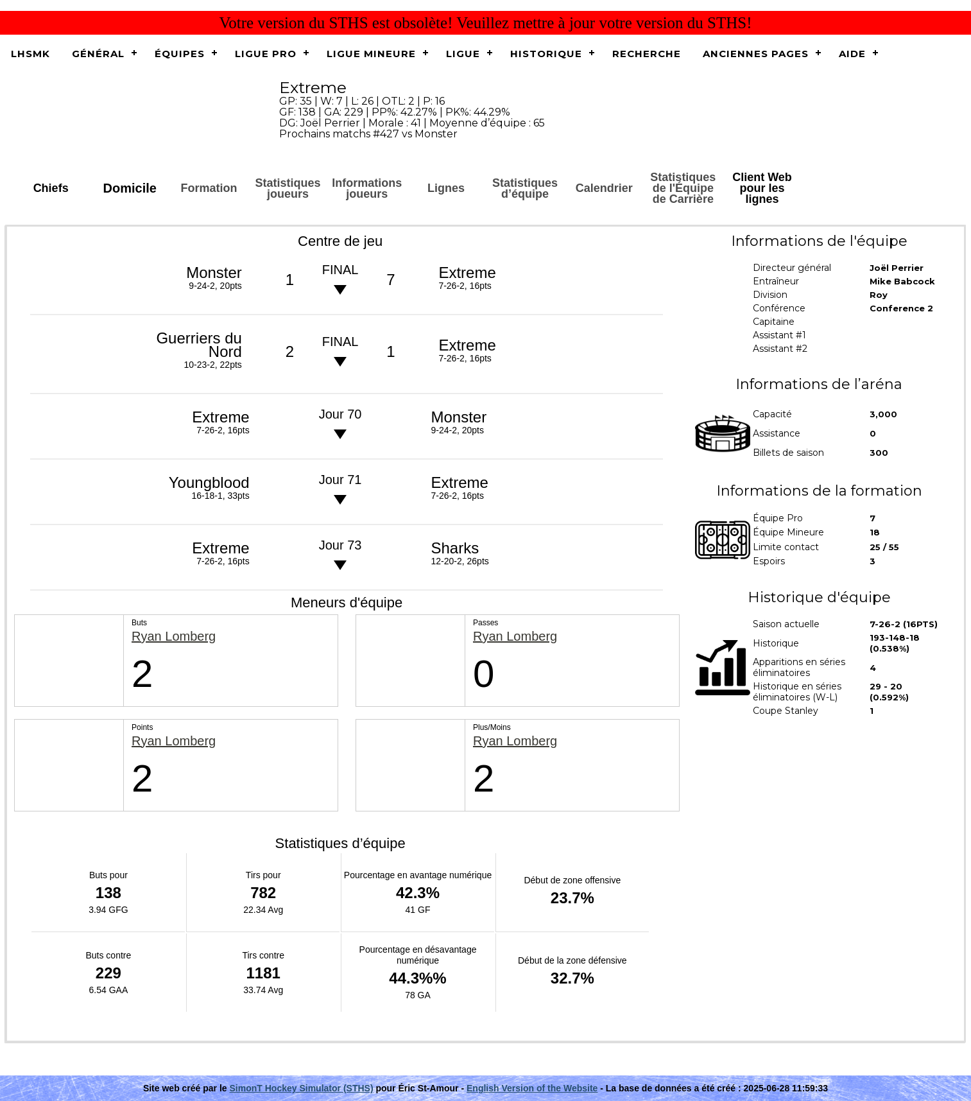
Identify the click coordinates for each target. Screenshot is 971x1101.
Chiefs (51, 188)
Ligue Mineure (371, 54)
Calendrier (604, 188)
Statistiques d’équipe (525, 188)
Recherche (646, 54)
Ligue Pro (265, 54)
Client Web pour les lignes (762, 188)
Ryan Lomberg (174, 636)
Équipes (180, 54)
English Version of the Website (532, 1088)
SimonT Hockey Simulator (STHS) (302, 1088)
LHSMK (30, 54)
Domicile (130, 188)
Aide (852, 54)
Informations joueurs (367, 188)
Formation (208, 188)
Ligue (463, 54)
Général (98, 54)
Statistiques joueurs (288, 188)
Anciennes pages (756, 54)
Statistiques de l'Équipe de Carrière (683, 188)
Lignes (446, 188)
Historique (546, 54)
